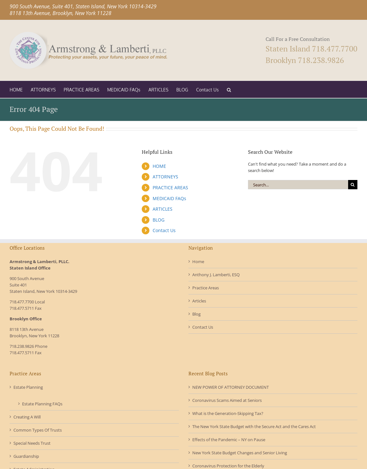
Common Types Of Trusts (37, 430)
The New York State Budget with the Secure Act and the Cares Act (254, 426)
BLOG (158, 220)
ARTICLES (162, 209)
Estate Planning (28, 387)
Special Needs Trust (32, 443)
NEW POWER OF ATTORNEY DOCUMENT (230, 387)
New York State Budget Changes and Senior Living (239, 453)
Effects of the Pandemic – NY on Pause (228, 439)
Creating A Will (27, 417)
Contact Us (164, 230)
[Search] (352, 184)
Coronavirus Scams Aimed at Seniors (227, 400)
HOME (159, 166)
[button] (229, 89)
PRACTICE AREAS (170, 187)
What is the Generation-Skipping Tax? (227, 413)
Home (198, 261)
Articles (199, 301)
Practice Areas (205, 288)
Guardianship (26, 456)
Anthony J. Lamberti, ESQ (216, 274)
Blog (196, 314)
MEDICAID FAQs (169, 198)
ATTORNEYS (165, 177)
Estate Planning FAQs (42, 404)
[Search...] (298, 184)
